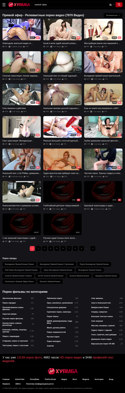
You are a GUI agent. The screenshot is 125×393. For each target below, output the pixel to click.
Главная (6, 379)
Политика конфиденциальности (40, 384)
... (86, 248)
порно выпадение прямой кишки (94, 264)
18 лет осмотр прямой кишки (50, 276)
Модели (85, 379)
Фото (75, 379)
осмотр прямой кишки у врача (18, 276)
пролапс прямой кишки (50, 281)
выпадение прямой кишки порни (19, 264)
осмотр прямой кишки (79, 276)
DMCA (18, 384)
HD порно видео (71, 357)
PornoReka (34, 379)
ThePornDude (50, 379)
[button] (3, 4)
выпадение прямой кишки (89, 270)
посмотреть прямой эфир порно (19, 281)
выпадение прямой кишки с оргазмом (57, 264)
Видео (64, 379)
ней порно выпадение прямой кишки (21, 270)
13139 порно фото (29, 357)
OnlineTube (19, 379)
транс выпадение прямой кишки (58, 270)
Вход (111, 379)
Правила (6, 384)
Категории (99, 379)
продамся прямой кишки (106, 276)
